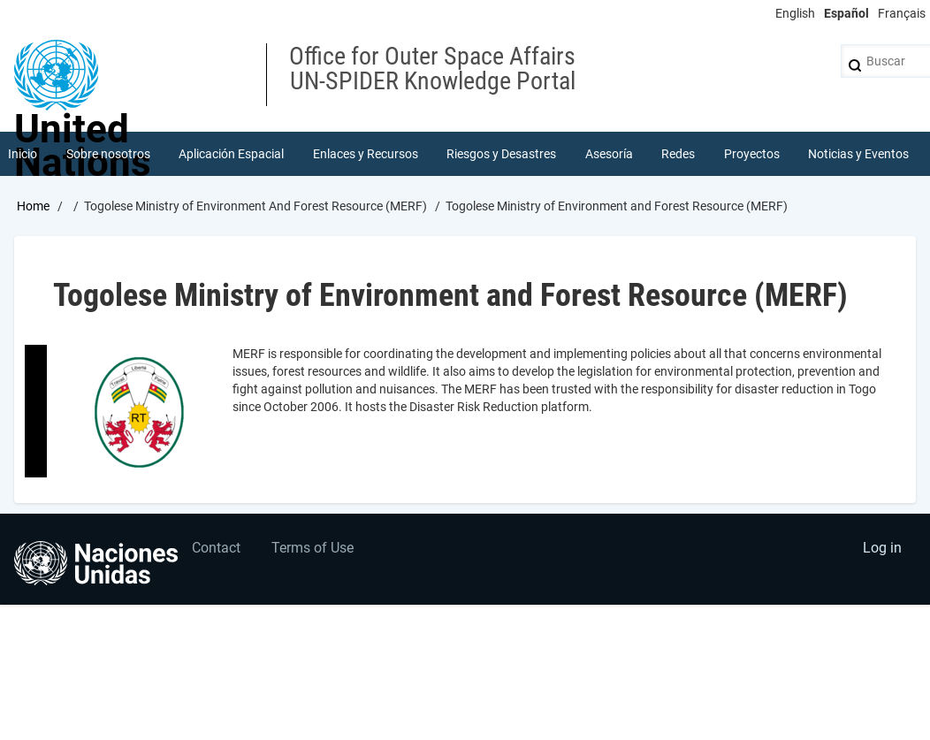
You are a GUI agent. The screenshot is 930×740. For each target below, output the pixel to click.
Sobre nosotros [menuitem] (108, 154)
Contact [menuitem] (216, 547)
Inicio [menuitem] (22, 154)
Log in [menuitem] (882, 547)
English (795, 13)
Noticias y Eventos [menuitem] (858, 154)
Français (902, 13)
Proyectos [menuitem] (752, 154)
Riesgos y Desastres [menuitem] (501, 154)
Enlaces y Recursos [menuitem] (365, 154)
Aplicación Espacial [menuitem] (231, 154)
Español (846, 13)
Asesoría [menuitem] (609, 154)
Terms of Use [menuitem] (312, 547)
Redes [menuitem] (678, 154)
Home (33, 206)
